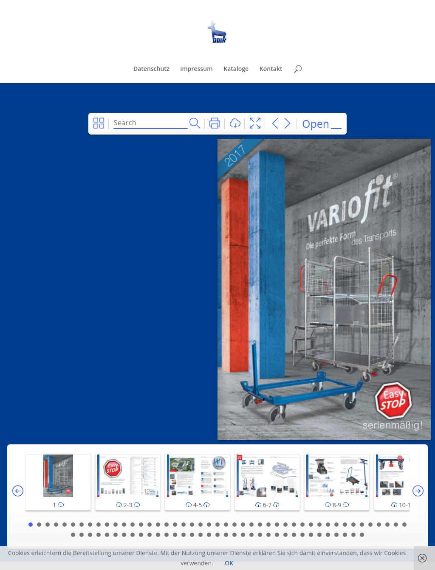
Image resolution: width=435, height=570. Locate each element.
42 (379, 524)
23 (217, 524)
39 (353, 524)
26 (243, 524)
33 (302, 524)
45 (404, 524)
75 (319, 535)
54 (141, 535)
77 (336, 535)
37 (336, 524)
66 (243, 535)
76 (328, 535)
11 (115, 524)
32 (294, 524)
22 (209, 524)
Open (315, 123)
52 (124, 535)
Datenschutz (151, 69)
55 (149, 535)
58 (175, 535)
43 (387, 524)
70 (277, 535)
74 (311, 535)
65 (234, 535)
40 (362, 524)
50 (107, 535)
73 (302, 535)
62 (209, 535)
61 (200, 535)
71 (285, 535)
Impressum (196, 69)
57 (166, 535)
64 (226, 535)
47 (81, 535)
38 (345, 524)
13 (132, 524)
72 (294, 535)
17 (166, 524)
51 (115, 535)
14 (141, 524)
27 (251, 524)
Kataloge (236, 69)
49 (98, 535)
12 (124, 524)
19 (183, 524)
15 (149, 524)
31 (285, 524)
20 (192, 524)
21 (200, 524)
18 (175, 524)
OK (229, 563)
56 (158, 535)
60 (192, 535)
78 (345, 535)
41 (370, 524)
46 (73, 535)
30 (277, 524)
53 (132, 535)
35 (319, 524)
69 (268, 535)
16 (158, 524)
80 (362, 535)
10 (107, 524)
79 (353, 535)
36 (328, 524)
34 (311, 524)
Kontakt (271, 69)
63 (217, 535)
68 (260, 535)
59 (183, 535)
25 (234, 524)
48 (90, 535)
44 (396, 524)
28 (260, 524)
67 (251, 535)
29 (268, 524)
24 (226, 524)
